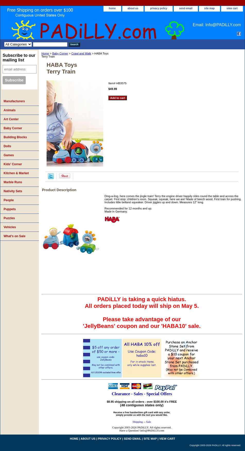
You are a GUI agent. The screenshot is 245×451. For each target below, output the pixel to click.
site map (209, 8)
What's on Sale (14, 236)
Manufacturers (14, 101)
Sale (148, 421)
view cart (232, 8)
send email (185, 8)
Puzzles (9, 218)
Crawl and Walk (81, 53)
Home (45, 53)
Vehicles (10, 227)
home (112, 8)
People (9, 200)
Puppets (10, 209)
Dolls (7, 146)
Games (9, 155)
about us (133, 8)
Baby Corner (60, 53)
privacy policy (158, 8)
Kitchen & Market (16, 173)
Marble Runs (13, 182)
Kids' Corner (13, 164)
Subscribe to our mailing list (19, 57)
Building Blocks (15, 137)
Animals (10, 110)
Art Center (11, 119)
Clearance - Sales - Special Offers (142, 393)
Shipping (138, 421)
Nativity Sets (13, 191)
